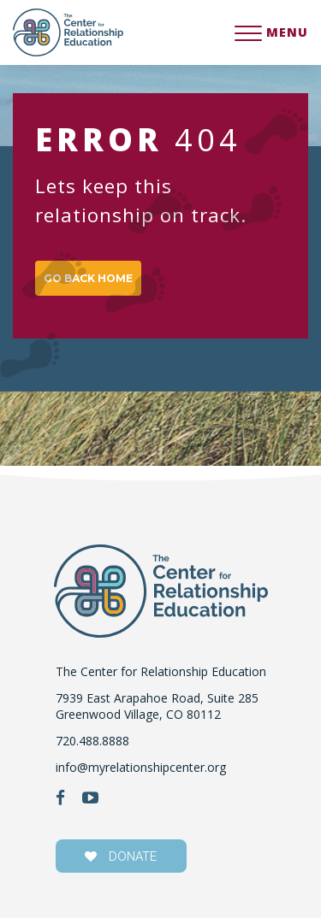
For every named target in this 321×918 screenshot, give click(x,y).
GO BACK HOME (88, 278)
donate (121, 856)
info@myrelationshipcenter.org (141, 767)
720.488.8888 (92, 741)
